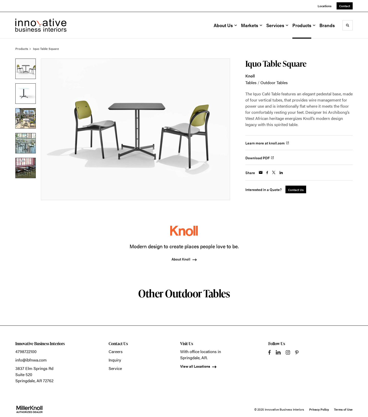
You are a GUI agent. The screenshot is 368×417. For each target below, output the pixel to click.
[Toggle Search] (347, 25)
